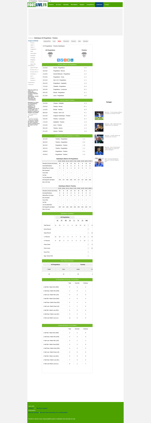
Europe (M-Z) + (33, 72)
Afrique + (31, 78)
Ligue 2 (31, 47)
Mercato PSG (44, 412)
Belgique (31, 60)
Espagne (31, 55)
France (31, 43)
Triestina (84, 50)
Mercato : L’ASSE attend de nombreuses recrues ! (112, 136)
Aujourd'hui (47, 41)
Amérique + (32, 74)
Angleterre (32, 49)
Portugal (31, 57)
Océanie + (32, 80)
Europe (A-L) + (33, 69)
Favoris (73, 41)
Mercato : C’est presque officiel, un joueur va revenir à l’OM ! (113, 113)
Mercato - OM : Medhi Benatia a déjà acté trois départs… (113, 124)
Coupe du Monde (33, 41)
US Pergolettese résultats (32, 114)
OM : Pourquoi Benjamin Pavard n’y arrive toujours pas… (112, 160)
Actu (59, 41)
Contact (30, 408)
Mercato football (33, 412)
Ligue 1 (31, 45)
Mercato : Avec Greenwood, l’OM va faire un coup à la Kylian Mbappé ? (112, 148)
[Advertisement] (75, 21)
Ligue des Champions (32, 64)
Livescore (31, 84)
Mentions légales (42, 408)
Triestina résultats (33, 118)
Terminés (66, 41)
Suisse (31, 62)
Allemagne (32, 53)
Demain (85, 41)
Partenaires (31, 82)
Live (54, 41)
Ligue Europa (33, 67)
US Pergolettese (50, 50)
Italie (30, 51)
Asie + (31, 76)
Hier (79, 41)
